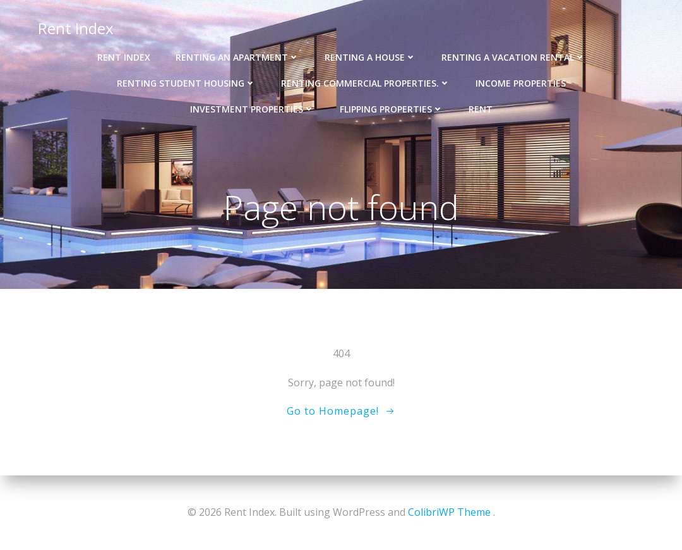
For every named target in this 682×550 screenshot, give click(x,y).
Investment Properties (252, 109)
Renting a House (370, 57)
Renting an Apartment (237, 57)
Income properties (521, 83)
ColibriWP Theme (449, 512)
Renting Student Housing (186, 83)
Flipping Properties (391, 109)
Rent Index (76, 28)
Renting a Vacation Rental (513, 57)
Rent (481, 109)
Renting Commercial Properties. (365, 83)
